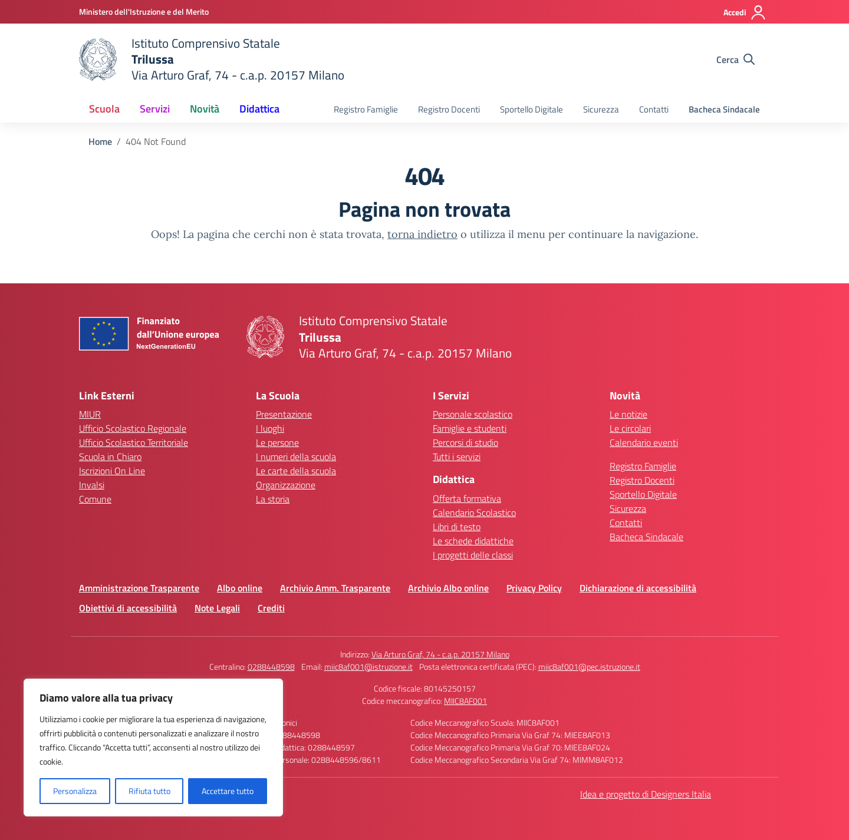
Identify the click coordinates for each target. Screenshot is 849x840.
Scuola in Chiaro (110, 456)
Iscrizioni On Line (112, 471)
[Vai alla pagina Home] (100, 141)
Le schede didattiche (473, 541)
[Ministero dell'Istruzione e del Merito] (144, 11)
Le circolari (630, 428)
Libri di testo (457, 527)
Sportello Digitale (531, 109)
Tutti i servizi (457, 456)
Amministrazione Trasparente (139, 588)
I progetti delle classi (473, 555)
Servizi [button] (155, 109)
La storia (272, 499)
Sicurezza (601, 109)
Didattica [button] (259, 109)
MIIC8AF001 (465, 701)
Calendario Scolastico (474, 512)
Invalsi (91, 485)
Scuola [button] (104, 109)
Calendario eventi (644, 442)
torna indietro (422, 234)
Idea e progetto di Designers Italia (645, 794)
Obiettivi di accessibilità (128, 608)
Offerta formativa (467, 498)
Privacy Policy (534, 588)
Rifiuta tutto (149, 791)
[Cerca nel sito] (735, 59)
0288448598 (271, 666)
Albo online (239, 588)
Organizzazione (285, 485)
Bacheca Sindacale (724, 109)
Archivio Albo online (448, 588)
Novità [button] (204, 109)
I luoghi (270, 428)
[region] (153, 747)
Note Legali (217, 608)
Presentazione (284, 414)
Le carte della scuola (296, 471)
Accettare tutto (228, 791)
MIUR (90, 414)
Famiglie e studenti (469, 428)
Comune (95, 499)
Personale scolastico (472, 414)
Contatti (654, 109)
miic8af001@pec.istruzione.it (589, 666)
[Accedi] (745, 12)
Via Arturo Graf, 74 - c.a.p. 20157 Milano (440, 654)
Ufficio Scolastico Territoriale (133, 442)
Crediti (271, 608)
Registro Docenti (449, 109)
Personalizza (75, 791)
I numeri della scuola (296, 456)
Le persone (277, 442)
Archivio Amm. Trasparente (335, 588)
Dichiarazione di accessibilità (638, 588)
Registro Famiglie (366, 109)
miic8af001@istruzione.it (368, 666)
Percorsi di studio (465, 442)
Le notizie (628, 414)
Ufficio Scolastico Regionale (132, 428)
